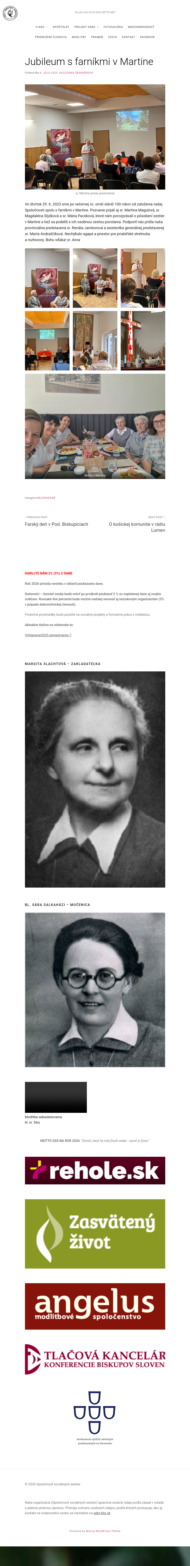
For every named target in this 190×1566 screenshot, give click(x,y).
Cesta (112, 56)
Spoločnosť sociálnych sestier (95, 20)
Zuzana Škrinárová (78, 92)
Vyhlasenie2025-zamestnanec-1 (48, 655)
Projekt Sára (84, 46)
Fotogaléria (113, 46)
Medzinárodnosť (141, 46)
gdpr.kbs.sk (102, 1533)
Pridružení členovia (51, 56)
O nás (40, 46)
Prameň (97, 56)
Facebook (147, 56)
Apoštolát (61, 46)
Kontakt (128, 56)
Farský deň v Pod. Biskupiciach (58, 540)
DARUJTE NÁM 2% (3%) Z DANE (48, 593)
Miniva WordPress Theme (103, 1550)
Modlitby (79, 56)
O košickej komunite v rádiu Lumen (132, 543)
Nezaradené (46, 517)
